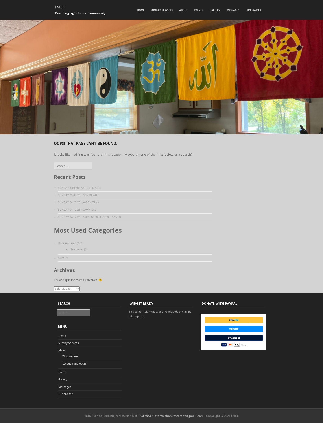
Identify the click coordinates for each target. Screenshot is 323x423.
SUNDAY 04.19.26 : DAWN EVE (77, 209)
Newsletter (76, 249)
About (183, 10)
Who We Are (70, 356)
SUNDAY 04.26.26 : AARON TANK (78, 202)
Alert (61, 258)
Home (140, 10)
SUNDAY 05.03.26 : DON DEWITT (78, 195)
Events (198, 10)
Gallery (215, 10)
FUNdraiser (253, 10)
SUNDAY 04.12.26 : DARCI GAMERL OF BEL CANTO (89, 217)
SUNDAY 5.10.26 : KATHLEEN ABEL (79, 187)
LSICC (60, 6)
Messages (233, 10)
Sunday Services (162, 10)
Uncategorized (67, 243)
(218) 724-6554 (141, 416)
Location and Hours (74, 363)
